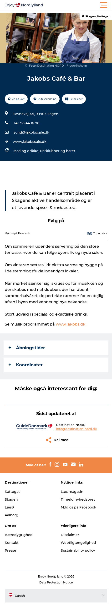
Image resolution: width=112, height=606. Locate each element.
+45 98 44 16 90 (26, 123)
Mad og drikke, (26, 151)
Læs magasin (72, 491)
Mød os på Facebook (78, 507)
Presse (10, 550)
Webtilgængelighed (78, 543)
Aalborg (11, 515)
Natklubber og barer (57, 151)
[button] (77, 5)
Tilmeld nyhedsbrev (78, 499)
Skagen (11, 499)
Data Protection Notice (56, 582)
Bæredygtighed (19, 535)
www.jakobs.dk (70, 324)
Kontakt (12, 543)
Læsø (9, 507)
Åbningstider (27, 347)
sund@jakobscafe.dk (31, 132)
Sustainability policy (78, 550)
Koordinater (26, 365)
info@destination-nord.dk (76, 429)
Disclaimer (70, 535)
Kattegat (12, 491)
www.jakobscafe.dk (29, 142)
